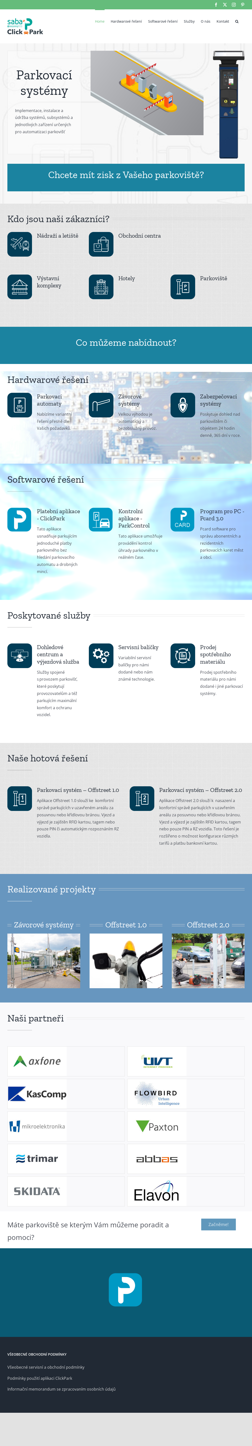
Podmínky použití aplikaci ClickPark (39, 1378)
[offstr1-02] (126, 935)
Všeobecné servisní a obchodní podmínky (45, 1367)
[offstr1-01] (43, 935)
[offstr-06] (208, 935)
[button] (236, 21)
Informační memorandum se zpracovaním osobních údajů (61, 1389)
